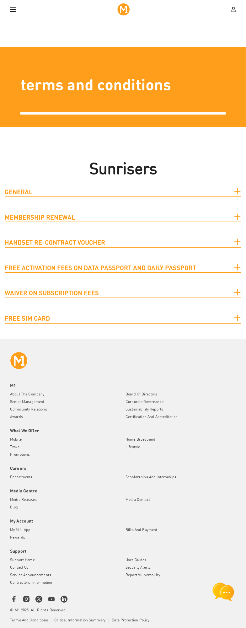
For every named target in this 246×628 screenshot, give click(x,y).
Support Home (22, 560)
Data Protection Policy (130, 620)
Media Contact (138, 500)
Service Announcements (30, 575)
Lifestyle (133, 447)
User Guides (136, 560)
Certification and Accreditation (152, 417)
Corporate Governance (144, 402)
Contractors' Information (31, 583)
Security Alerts (138, 568)
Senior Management (27, 402)
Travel (15, 447)
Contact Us (19, 568)
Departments (21, 477)
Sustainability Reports (144, 409)
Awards (16, 417)
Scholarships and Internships (151, 477)
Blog (14, 507)
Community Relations (28, 409)
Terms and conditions (29, 620)
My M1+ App (20, 530)
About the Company (27, 394)
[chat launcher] (223, 592)
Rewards (17, 537)
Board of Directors (142, 394)
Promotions (20, 455)
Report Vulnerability (143, 575)
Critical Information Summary (79, 620)
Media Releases (23, 500)
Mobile (16, 440)
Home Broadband (140, 440)
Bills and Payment (141, 530)
